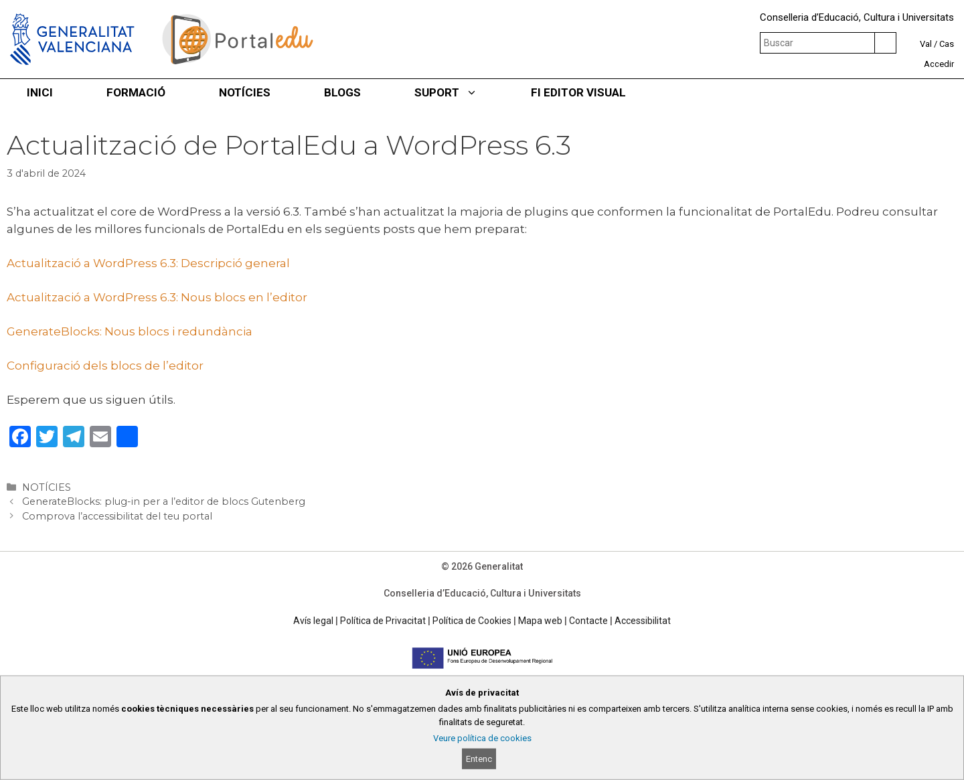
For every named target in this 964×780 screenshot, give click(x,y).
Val (926, 44)
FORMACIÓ (135, 92)
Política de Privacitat (383, 620)
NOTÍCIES (244, 92)
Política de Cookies (471, 620)
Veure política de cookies (482, 738)
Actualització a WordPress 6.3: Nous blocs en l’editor (157, 297)
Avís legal (313, 620)
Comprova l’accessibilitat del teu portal (117, 516)
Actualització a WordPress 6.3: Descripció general (148, 263)
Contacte (588, 620)
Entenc (479, 759)
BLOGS (342, 92)
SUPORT (459, 92)
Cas (946, 44)
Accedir (939, 64)
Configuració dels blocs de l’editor (105, 365)
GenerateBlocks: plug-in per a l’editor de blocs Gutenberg (163, 501)
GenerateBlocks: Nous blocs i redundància (129, 331)
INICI (40, 92)
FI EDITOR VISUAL (578, 92)
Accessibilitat (643, 620)
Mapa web (540, 620)
